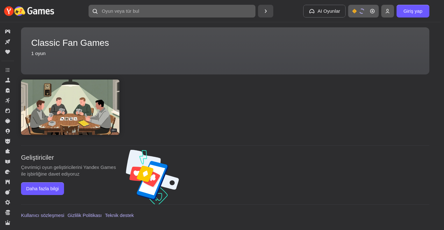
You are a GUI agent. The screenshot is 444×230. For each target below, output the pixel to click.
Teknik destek (119, 215)
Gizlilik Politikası (85, 215)
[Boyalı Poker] (70, 107)
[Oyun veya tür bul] (172, 11)
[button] (172, 11)
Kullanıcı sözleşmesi (42, 215)
